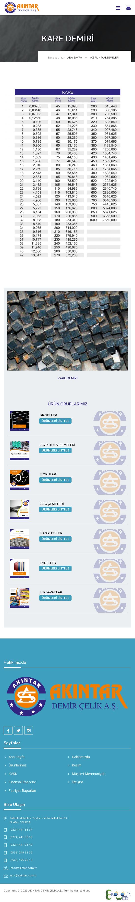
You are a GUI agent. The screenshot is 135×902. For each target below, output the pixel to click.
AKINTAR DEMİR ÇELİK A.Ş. (45, 890)
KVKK (10, 773)
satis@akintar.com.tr (23, 875)
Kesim (74, 765)
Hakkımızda (78, 757)
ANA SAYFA (74, 57)
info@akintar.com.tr (23, 868)
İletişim (75, 782)
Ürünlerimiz (15, 765)
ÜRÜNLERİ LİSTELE (55, 421)
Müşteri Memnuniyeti (86, 773)
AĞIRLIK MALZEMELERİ (104, 57)
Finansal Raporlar (20, 782)
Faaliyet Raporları (20, 790)
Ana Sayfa (14, 757)
